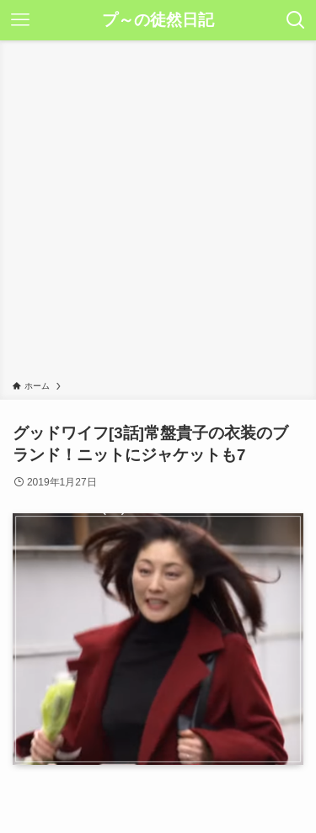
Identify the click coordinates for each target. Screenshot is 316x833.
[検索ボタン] (296, 20)
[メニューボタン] (20, 20)
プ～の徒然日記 (158, 21)
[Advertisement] (158, 213)
